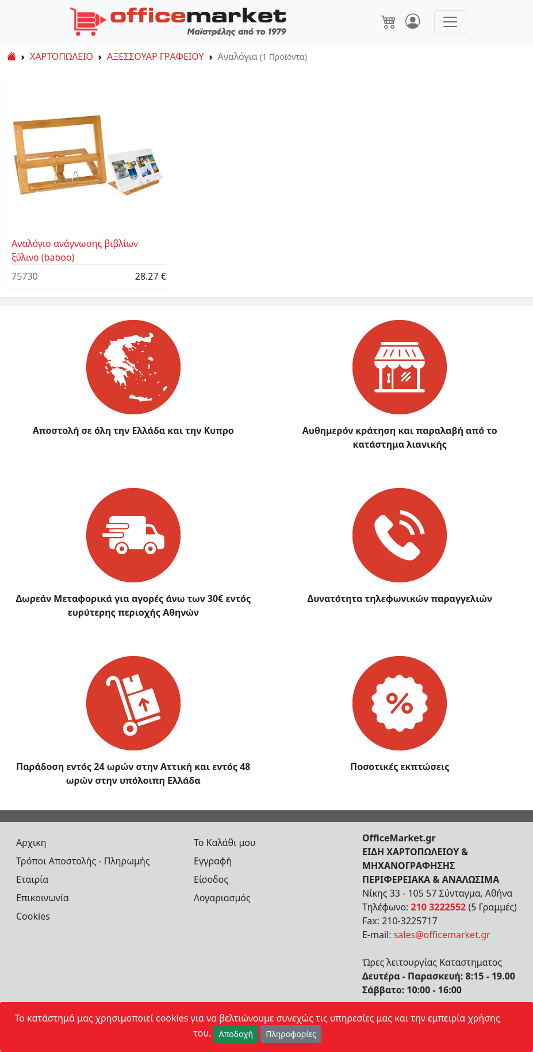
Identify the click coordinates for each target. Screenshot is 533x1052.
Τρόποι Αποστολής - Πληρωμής (83, 861)
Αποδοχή (235, 1033)
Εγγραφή (213, 861)
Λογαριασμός (222, 897)
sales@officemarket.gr (442, 934)
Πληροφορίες (291, 1033)
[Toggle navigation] (450, 21)
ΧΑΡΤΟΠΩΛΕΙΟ (61, 56)
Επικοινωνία (42, 897)
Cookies (33, 916)
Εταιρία (32, 879)
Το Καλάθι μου (225, 842)
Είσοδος (211, 879)
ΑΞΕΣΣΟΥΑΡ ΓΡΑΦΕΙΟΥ (155, 56)
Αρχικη (31, 842)
